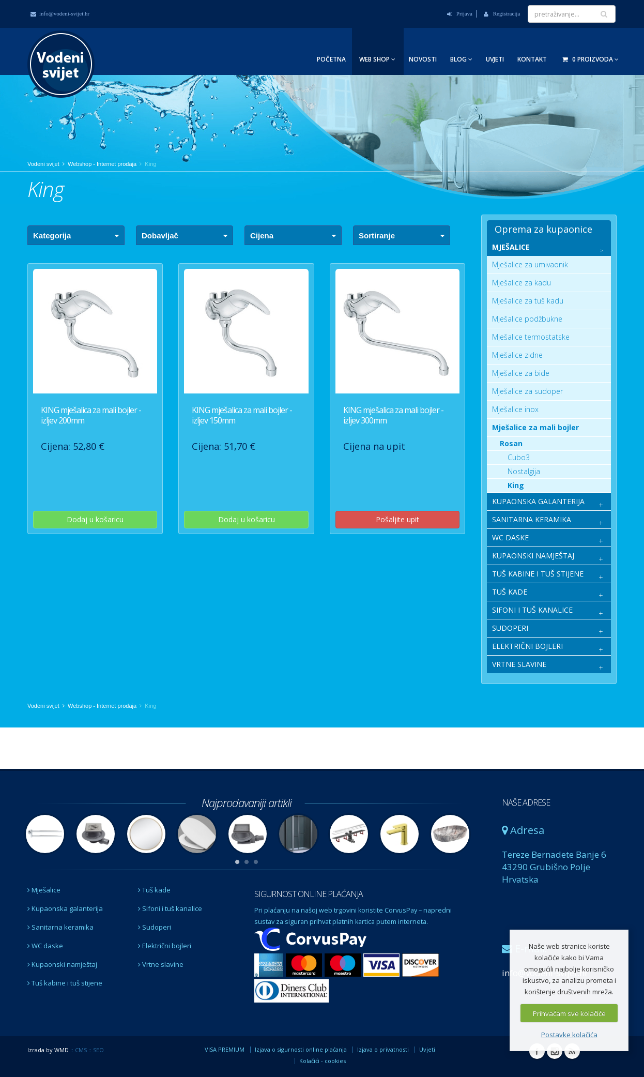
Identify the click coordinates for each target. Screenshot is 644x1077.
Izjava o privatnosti (383, 1049)
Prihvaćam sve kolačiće (569, 1013)
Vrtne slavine (160, 964)
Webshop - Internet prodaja (102, 164)
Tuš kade (154, 889)
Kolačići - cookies (322, 1061)
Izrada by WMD (48, 1050)
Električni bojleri (164, 945)
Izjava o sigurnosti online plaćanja (301, 1049)
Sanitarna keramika (60, 927)
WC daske (45, 945)
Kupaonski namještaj (62, 964)
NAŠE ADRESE (526, 802)
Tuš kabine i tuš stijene (64, 983)
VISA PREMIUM (224, 1049)
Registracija (502, 13)
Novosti (423, 59)
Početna (331, 59)
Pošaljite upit (397, 519)
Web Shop (377, 59)
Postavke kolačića (569, 1034)
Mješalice (43, 889)
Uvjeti (495, 59)
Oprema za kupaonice (543, 229)
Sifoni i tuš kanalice (170, 908)
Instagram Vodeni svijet (554, 1051)
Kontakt (532, 59)
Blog (461, 59)
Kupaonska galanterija (65, 908)
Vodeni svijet (43, 164)
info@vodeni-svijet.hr (59, 13)
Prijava (459, 13)
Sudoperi (154, 927)
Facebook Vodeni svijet (537, 1051)
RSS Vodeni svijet (572, 1051)
